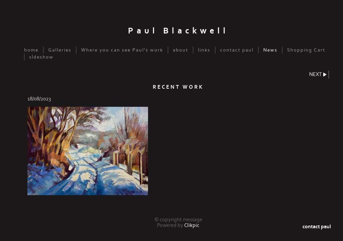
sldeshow (41, 57)
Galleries (59, 50)
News (270, 50)
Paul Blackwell (178, 31)
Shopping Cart (306, 50)
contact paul (237, 50)
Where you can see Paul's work (122, 50)
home (31, 50)
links (204, 50)
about (180, 50)
